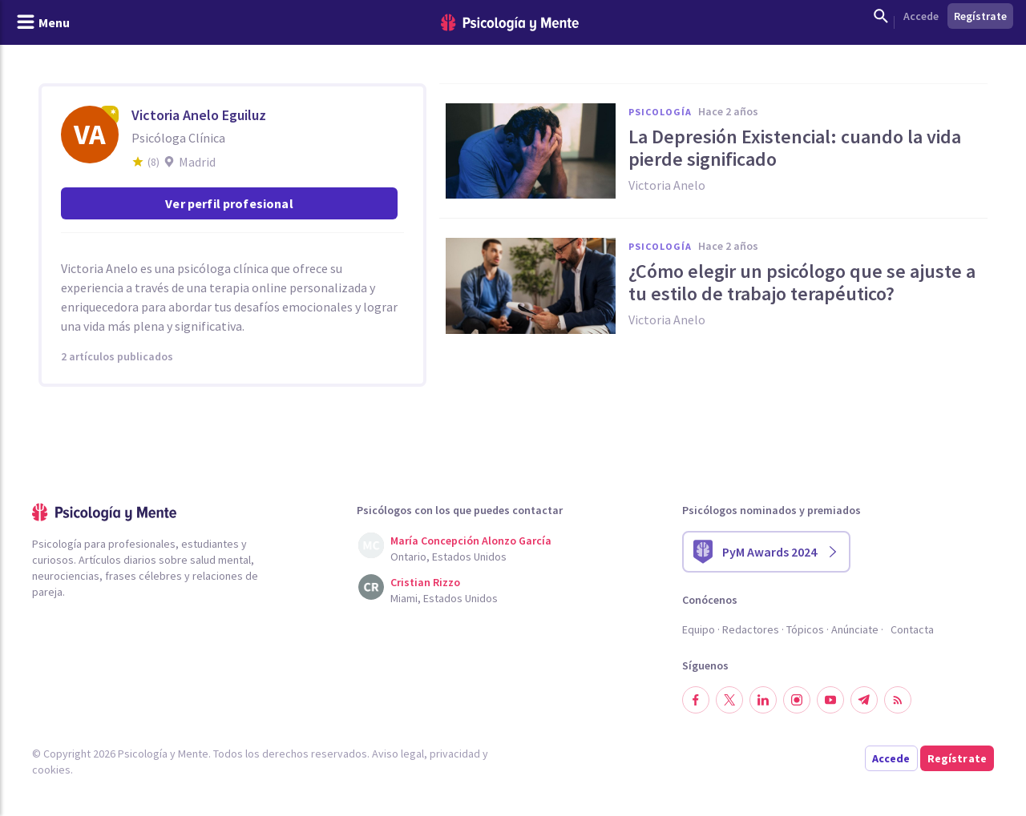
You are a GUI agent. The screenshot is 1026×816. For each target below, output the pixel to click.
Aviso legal (398, 753)
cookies (51, 769)
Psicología (660, 112)
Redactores (750, 629)
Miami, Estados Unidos (444, 598)
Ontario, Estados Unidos (448, 556)
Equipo (698, 629)
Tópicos (805, 629)
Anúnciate (855, 629)
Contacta (912, 629)
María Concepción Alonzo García (470, 540)
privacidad (455, 753)
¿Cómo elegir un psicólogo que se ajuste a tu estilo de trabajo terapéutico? (802, 282)
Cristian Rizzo (425, 582)
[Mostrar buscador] (881, 16)
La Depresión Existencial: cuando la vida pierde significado (794, 148)
